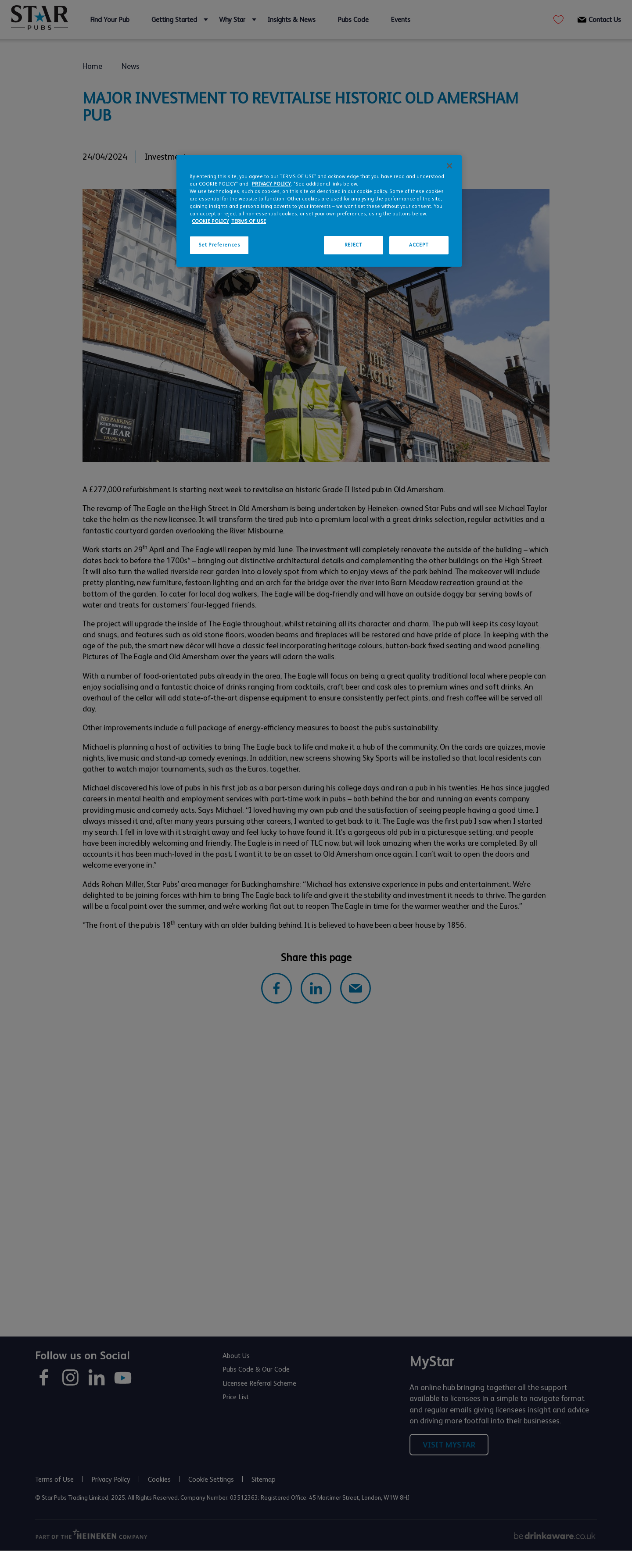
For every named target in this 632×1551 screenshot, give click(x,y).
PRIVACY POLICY (271, 184)
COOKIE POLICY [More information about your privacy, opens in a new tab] (210, 221)
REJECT (353, 245)
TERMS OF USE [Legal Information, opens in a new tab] (248, 221)
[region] (319, 211)
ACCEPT (418, 245)
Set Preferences (219, 245)
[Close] (449, 165)
